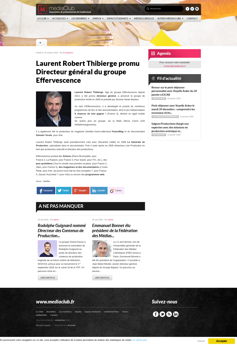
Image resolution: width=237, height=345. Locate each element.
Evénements (171, 117)
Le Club (39, 312)
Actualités (159, 117)
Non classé (159, 98)
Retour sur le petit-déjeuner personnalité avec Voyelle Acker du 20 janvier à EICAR (174, 91)
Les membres (65, 312)
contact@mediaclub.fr (175, 66)
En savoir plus (140, 340)
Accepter (221, 341)
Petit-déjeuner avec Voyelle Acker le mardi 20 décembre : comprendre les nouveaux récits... (173, 109)
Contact (54, 315)
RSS (169, 314)
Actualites (51, 312)
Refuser (201, 341)
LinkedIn (176, 314)
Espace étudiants (93, 312)
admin (56, 220)
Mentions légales (43, 325)
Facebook (156, 314)
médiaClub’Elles (111, 312)
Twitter (162, 314)
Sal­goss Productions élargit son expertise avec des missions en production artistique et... (170, 127)
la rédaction (68, 53)
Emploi (78, 312)
